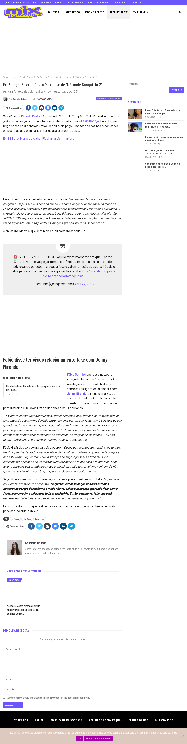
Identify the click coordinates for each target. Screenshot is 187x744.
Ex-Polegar (15, 519)
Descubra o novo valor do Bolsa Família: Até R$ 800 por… (161, 125)
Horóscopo (72, 12)
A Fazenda (14, 580)
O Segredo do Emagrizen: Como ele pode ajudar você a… (162, 165)
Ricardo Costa (39, 519)
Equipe (57, 2)
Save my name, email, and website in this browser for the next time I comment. (48, 697)
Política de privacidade (98, 738)
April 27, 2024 (84, 284)
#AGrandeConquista (100, 271)
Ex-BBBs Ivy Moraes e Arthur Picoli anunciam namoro (38, 138)
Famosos (53, 12)
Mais (157, 12)
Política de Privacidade (74, 2)
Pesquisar (133, 83)
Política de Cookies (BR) (99, 2)
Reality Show (119, 12)
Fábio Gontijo (27, 519)
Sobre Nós (46, 2)
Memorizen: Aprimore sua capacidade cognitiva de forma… (164, 138)
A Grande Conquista (114, 98)
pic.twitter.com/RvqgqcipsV (63, 276)
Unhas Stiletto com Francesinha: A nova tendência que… (162, 111)
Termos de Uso (121, 2)
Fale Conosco (138, 2)
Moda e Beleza (94, 12)
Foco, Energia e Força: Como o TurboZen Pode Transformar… (160, 152)
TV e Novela (141, 12)
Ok (79, 738)
